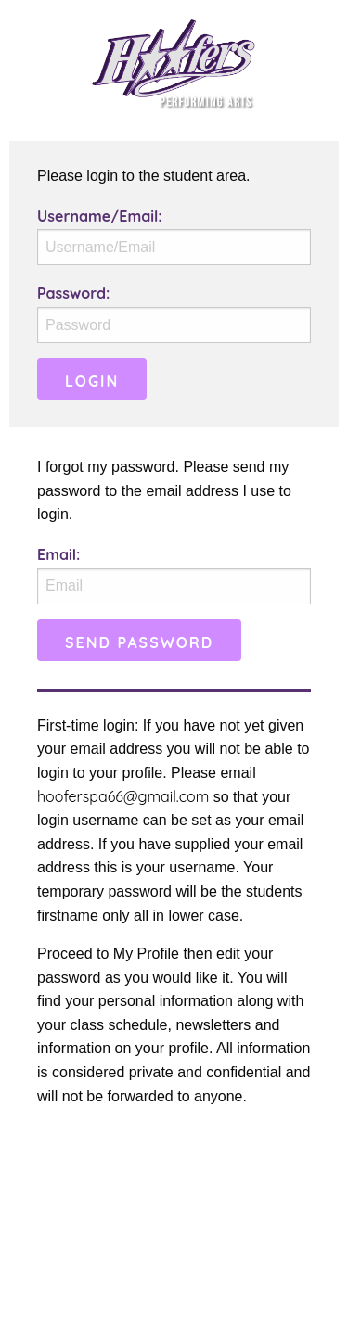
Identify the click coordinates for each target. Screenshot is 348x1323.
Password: (73, 293)
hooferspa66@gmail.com (123, 796)
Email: (58, 554)
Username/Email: (99, 216)
